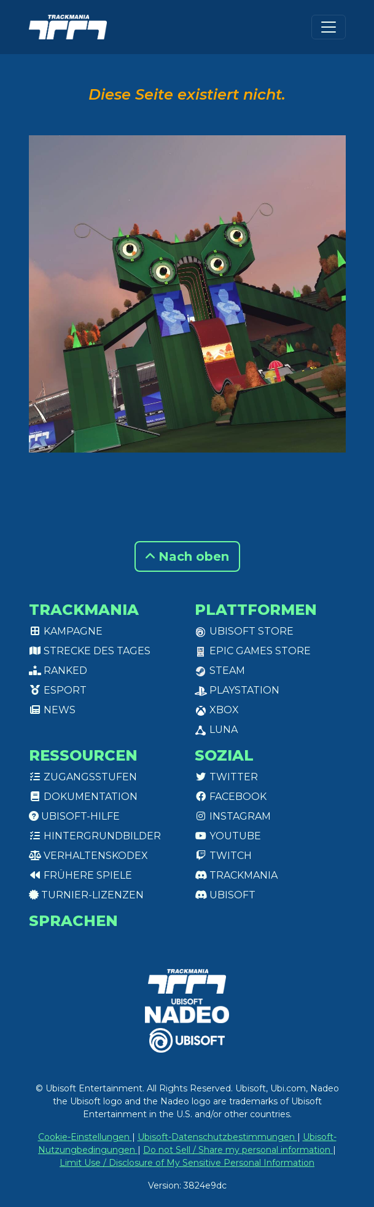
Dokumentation (83, 796)
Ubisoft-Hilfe (74, 816)
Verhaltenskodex (88, 855)
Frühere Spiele (80, 875)
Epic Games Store (253, 651)
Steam (220, 670)
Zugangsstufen (83, 777)
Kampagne (66, 631)
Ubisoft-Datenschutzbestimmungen (217, 1136)
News (52, 710)
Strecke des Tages (89, 651)
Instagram (233, 816)
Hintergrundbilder (95, 836)
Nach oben (187, 556)
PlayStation (237, 690)
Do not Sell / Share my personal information (238, 1149)
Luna (216, 729)
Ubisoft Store (244, 631)
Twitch (223, 855)
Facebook (231, 796)
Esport (58, 690)
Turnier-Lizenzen (86, 895)
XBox (217, 710)
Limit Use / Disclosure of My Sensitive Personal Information (187, 1162)
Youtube (228, 836)
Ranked (58, 670)
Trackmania (236, 875)
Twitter (226, 777)
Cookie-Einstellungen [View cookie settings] (85, 1136)
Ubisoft (225, 895)
